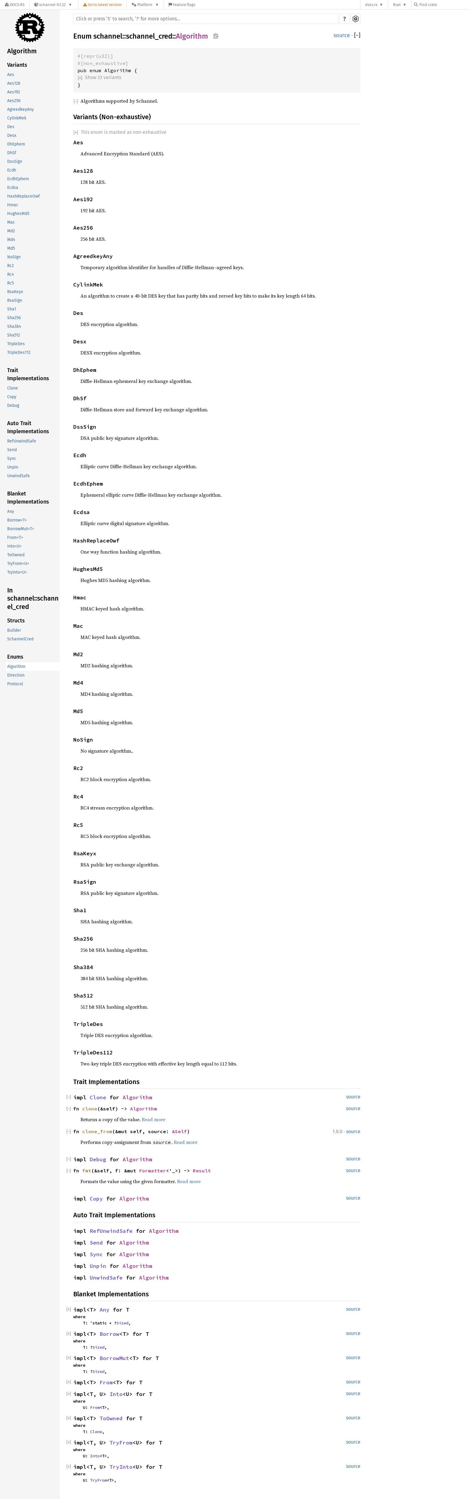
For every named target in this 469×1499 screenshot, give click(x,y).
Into (116, 1394)
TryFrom (121, 1442)
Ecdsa (12, 187)
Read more (153, 1119)
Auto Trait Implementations (28, 427)
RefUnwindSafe (21, 441)
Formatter (152, 1171)
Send (12, 449)
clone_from (97, 1131)
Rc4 (10, 274)
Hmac (12, 204)
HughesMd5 (18, 213)
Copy (11, 396)
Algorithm (22, 51)
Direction (16, 675)
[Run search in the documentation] (205, 19)
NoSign (14, 257)
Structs (16, 620)
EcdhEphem (18, 178)
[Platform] (145, 4)
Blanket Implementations (28, 497)
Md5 (11, 248)
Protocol (15, 683)
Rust (397, 4)
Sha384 (14, 326)
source (342, 35)
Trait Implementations (28, 374)
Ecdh (11, 170)
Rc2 (10, 265)
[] (357, 35)
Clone (12, 388)
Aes (10, 74)
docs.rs (371, 4)
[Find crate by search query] (444, 4)
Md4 (11, 239)
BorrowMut (114, 1358)
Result (202, 1171)
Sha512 (13, 335)
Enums (15, 657)
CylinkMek (16, 118)
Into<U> (14, 546)
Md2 (11, 231)
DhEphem (16, 144)
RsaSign (14, 300)
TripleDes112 (19, 352)
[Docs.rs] (14, 4)
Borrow (109, 1333)
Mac (11, 222)
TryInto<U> (17, 572)
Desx (11, 135)
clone (89, 1109)
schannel (107, 36)
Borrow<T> (17, 520)
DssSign (14, 161)
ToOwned (16, 554)
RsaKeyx (15, 291)
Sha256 (14, 317)
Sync (11, 458)
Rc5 (10, 283)
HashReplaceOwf (23, 196)
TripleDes (16, 343)
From (106, 1382)
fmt (86, 1171)
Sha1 (11, 309)
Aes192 (13, 92)
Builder (14, 630)
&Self (179, 1131)
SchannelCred (20, 639)
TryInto (121, 1466)
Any (10, 511)
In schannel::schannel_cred (33, 598)
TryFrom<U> (18, 563)
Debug (13, 405)
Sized (122, 1323)
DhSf (11, 152)
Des (10, 126)
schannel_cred (149, 36)
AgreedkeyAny (20, 109)
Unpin (12, 467)
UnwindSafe (18, 475)
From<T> (15, 537)
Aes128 (13, 83)
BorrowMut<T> (20, 528)
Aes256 (13, 100)
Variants (17, 65)
